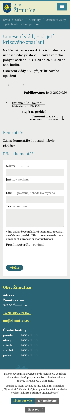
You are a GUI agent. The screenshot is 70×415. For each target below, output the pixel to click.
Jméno (17, 179)
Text (16, 206)
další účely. (48, 380)
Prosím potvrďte (25, 245)
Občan (19, 19)
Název (17, 166)
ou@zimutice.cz (16, 321)
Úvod (6, 19)
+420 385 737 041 (17, 313)
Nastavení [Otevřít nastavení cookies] (35, 409)
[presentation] (31, 254)
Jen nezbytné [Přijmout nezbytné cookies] (47, 400)
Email (30, 193)
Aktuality (35, 19)
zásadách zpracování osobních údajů (30, 239)
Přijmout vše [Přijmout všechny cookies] (22, 400)
